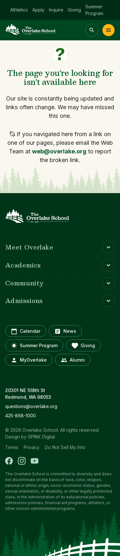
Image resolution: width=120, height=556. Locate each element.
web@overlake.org (59, 151)
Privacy (31, 447)
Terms (11, 447)
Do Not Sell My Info (65, 447)
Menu (108, 30)
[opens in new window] (60, 406)
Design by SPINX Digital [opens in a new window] (30, 436)
